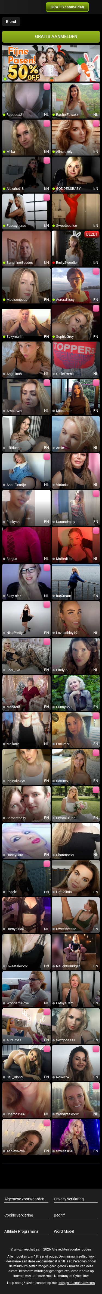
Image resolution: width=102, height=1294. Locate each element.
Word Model (64, 1231)
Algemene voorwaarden (24, 1199)
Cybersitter (81, 1276)
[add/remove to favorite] (6, 87)
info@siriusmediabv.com (76, 1283)
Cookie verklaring (18, 1215)
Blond (11, 21)
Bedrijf (59, 1215)
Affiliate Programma (21, 1231)
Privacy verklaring (69, 1199)
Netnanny (61, 1276)
